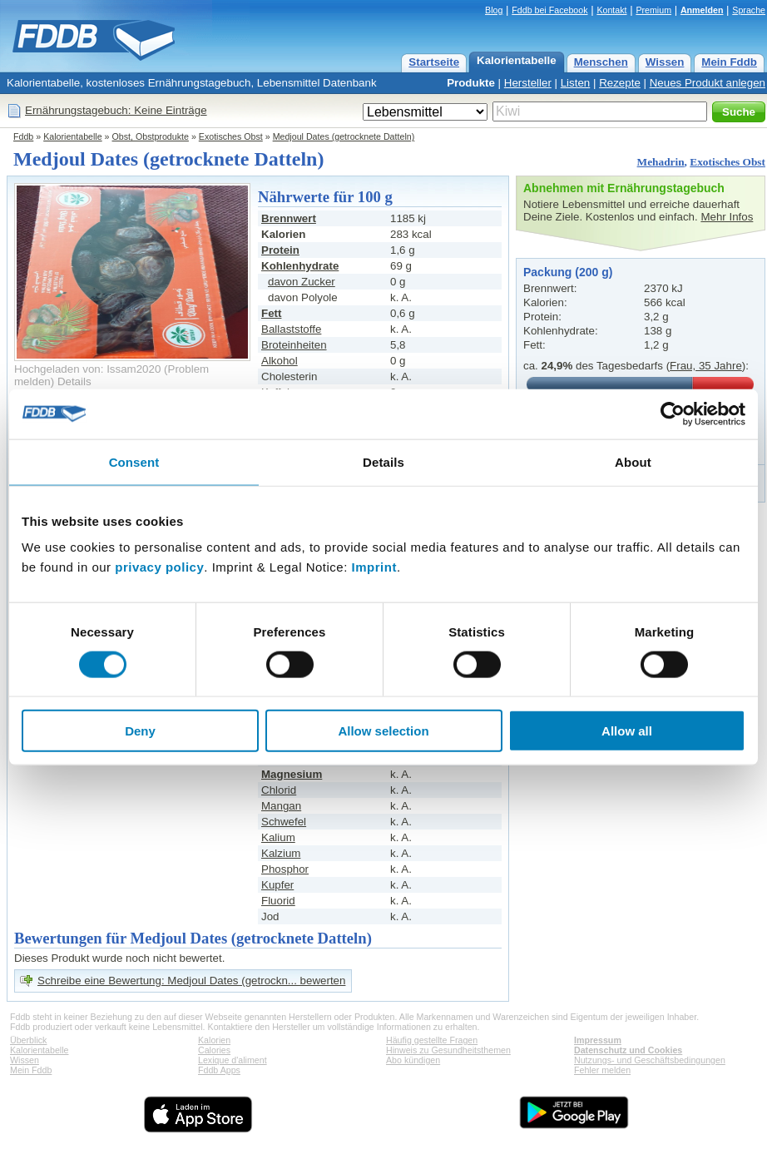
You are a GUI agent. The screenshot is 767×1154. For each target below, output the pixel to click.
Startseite (433, 62)
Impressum (597, 1040)
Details (74, 381)
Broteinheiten (294, 345)
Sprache (748, 10)
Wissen (665, 62)
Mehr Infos (726, 216)
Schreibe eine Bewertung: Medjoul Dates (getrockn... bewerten (191, 980)
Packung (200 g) (567, 272)
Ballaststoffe (291, 329)
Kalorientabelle (517, 60)
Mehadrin (661, 162)
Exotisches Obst (231, 136)
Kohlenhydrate (300, 266)
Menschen (601, 62)
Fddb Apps (219, 1070)
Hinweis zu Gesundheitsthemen (448, 1050)
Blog (493, 10)
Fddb (23, 136)
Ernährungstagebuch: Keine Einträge (116, 110)
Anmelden (702, 10)
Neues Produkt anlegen (707, 83)
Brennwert (288, 218)
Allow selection (383, 731)
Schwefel (283, 821)
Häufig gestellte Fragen (432, 1040)
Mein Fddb (729, 62)
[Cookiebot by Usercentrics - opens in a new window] (672, 413)
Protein (280, 250)
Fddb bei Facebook (549, 10)
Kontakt (611, 10)
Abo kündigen (413, 1060)
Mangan (281, 806)
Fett (271, 313)
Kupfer (277, 885)
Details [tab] (383, 461)
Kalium (278, 837)
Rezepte (620, 83)
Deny (140, 731)
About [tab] (633, 461)
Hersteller (528, 83)
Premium (653, 10)
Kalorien (214, 1040)
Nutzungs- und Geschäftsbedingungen (649, 1060)
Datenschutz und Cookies (628, 1050)
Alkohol (279, 360)
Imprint (374, 567)
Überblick (28, 1040)
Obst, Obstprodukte (150, 136)
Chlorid (278, 790)
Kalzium (280, 853)
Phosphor (285, 869)
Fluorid (278, 900)
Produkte (471, 83)
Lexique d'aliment (232, 1060)
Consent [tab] (134, 461)
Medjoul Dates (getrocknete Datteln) (344, 136)
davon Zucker (301, 281)
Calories (214, 1050)
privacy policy (159, 567)
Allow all (626, 731)
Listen (576, 83)
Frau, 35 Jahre (706, 365)
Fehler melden (602, 1070)
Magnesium (291, 774)
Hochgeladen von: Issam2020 (87, 369)
